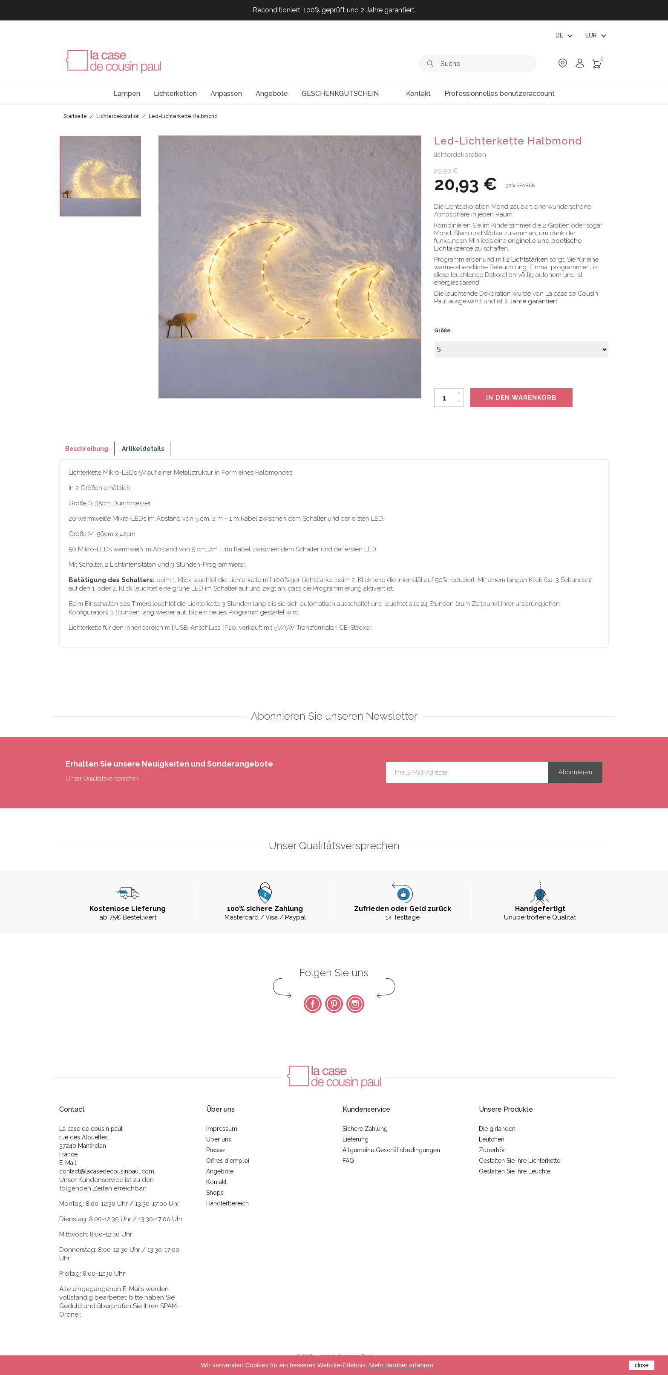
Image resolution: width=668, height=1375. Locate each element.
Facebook (313, 1004)
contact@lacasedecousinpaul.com (106, 1171)
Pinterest (334, 1004)
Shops (215, 1192)
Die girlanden (497, 1128)
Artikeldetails (143, 448)
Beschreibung (86, 448)
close (642, 1365)
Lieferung (356, 1139)
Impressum (221, 1128)
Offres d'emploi (227, 1160)
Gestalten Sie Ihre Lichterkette (519, 1160)
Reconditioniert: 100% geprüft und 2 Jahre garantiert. (334, 10)
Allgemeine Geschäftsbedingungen (391, 1150)
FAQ (348, 1160)
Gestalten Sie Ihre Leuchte (514, 1171)
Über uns (218, 1139)
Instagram (355, 1004)
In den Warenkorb (521, 397)
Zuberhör (492, 1150)
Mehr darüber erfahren (401, 1365)
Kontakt (216, 1182)
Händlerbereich (227, 1203)
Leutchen (491, 1139)
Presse (215, 1150)
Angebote (219, 1171)
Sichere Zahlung (365, 1128)
